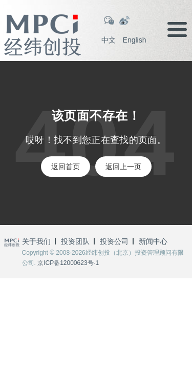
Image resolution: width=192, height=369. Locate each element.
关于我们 (36, 241)
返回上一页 (123, 166)
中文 (108, 40)
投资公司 (114, 241)
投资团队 (75, 241)
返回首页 (65, 166)
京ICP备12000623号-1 (68, 262)
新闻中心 (153, 241)
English (134, 40)
